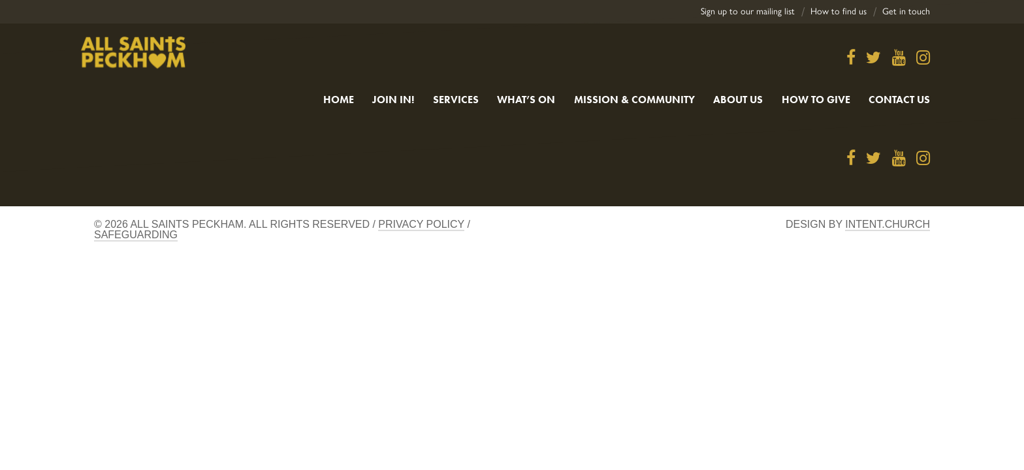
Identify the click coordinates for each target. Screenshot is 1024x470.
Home (338, 99)
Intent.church (887, 224)
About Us (738, 99)
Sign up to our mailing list (748, 11)
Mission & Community (634, 99)
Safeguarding (136, 234)
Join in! (393, 99)
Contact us (899, 99)
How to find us (838, 11)
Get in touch (906, 11)
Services (456, 99)
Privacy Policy (421, 224)
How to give (816, 99)
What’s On (526, 99)
